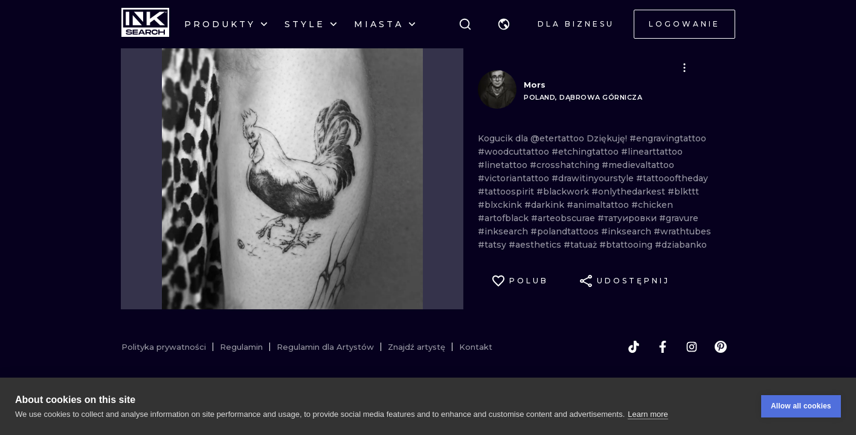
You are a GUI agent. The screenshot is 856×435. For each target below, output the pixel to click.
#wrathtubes (682, 231)
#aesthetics (536, 244)
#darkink (545, 204)
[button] (503, 24)
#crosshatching (566, 165)
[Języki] (503, 24)
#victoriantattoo (515, 178)
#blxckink (501, 204)
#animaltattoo (599, 204)
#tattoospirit (507, 191)
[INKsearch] (145, 24)
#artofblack (504, 218)
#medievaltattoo (638, 165)
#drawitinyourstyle (594, 178)
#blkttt (683, 191)
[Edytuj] (684, 67)
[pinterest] (720, 346)
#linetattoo (504, 165)
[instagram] (691, 346)
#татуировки (628, 218)
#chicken (652, 204)
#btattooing (627, 244)
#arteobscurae (564, 218)
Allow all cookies (801, 406)
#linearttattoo (652, 151)
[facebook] (662, 346)
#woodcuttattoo (515, 151)
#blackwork (563, 191)
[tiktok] (633, 346)
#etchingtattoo (586, 151)
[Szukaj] (465, 24)
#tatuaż (581, 244)
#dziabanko (681, 244)
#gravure (678, 218)
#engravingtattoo (667, 138)
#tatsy (493, 244)
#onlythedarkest (629, 191)
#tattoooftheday (672, 178)
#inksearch (504, 231)
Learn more (648, 414)
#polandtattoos (565, 231)
